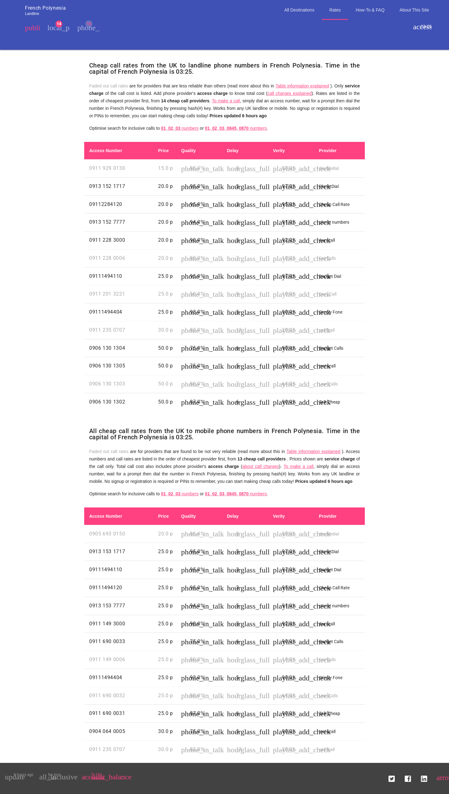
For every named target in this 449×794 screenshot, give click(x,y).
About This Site (414, 9)
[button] (391, 776)
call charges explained (289, 93)
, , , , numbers (236, 128)
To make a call (226, 100)
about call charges (260, 466)
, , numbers (180, 128)
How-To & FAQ (370, 9)
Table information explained (302, 85)
